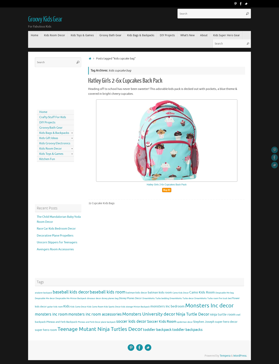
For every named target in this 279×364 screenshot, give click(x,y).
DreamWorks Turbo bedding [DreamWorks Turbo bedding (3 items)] (155, 298)
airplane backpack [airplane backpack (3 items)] (43, 293)
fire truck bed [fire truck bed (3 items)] (225, 298)
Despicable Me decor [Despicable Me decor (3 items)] (45, 298)
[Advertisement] (52, 87)
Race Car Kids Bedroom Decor (56, 229)
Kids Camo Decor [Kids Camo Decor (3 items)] (78, 306)
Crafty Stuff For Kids (52, 117)
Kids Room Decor (50, 149)
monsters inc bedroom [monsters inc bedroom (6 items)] (167, 306)
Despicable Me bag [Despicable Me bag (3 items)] (224, 293)
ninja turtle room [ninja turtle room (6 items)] (223, 314)
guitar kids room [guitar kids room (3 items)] (55, 306)
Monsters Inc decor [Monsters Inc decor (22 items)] (209, 305)
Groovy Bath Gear (51, 128)
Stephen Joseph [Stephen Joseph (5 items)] (203, 322)
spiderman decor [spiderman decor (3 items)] (185, 322)
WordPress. (240, 355)
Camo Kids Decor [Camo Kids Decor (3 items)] (180, 293)
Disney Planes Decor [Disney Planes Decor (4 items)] (130, 298)
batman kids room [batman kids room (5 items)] (160, 292)
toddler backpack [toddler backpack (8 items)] (157, 329)
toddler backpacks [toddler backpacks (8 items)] (187, 329)
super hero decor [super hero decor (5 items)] (226, 322)
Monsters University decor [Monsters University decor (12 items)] (148, 314)
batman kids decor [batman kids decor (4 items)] (136, 292)
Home (43, 112)
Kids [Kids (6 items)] (66, 306)
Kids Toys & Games (51, 154)
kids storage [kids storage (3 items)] (127, 306)
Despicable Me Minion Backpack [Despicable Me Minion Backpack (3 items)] (70, 298)
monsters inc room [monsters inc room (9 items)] (51, 314)
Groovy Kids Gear (45, 19)
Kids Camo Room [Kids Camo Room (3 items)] (95, 306)
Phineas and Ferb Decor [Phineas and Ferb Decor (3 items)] (89, 322)
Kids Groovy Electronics (54, 143)
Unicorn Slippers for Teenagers (57, 242)
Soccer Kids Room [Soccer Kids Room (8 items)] (161, 321)
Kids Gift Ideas (48, 138)
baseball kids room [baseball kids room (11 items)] (108, 292)
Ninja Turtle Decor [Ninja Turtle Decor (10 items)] (192, 314)
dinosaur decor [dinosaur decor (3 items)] (94, 298)
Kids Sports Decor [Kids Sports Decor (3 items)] (112, 306)
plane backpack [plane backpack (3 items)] (108, 322)
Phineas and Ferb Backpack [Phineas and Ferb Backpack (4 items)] (61, 322)
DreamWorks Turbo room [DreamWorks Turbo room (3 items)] (206, 298)
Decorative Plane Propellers (55, 236)
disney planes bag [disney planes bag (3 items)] (110, 298)
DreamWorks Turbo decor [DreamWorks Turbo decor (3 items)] (182, 298)
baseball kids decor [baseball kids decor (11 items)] (71, 292)
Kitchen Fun (47, 159)
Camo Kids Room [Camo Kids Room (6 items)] (202, 292)
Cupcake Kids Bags (103, 203)
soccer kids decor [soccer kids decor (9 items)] (131, 321)
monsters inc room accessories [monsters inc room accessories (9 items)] (95, 314)
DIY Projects (47, 122)
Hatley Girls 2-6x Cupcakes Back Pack (125, 80)
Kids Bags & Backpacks (54, 133)
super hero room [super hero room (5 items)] (46, 330)
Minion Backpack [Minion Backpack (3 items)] (141, 306)
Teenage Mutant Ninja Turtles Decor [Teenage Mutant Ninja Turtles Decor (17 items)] (100, 329)
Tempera (225, 355)
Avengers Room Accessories (55, 249)
